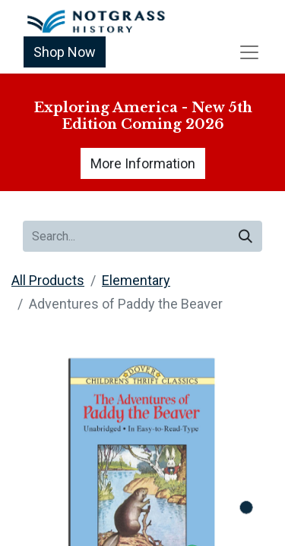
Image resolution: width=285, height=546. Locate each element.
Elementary (136, 280)
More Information (142, 163)
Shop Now (64, 52)
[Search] (245, 236)
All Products (47, 280)
